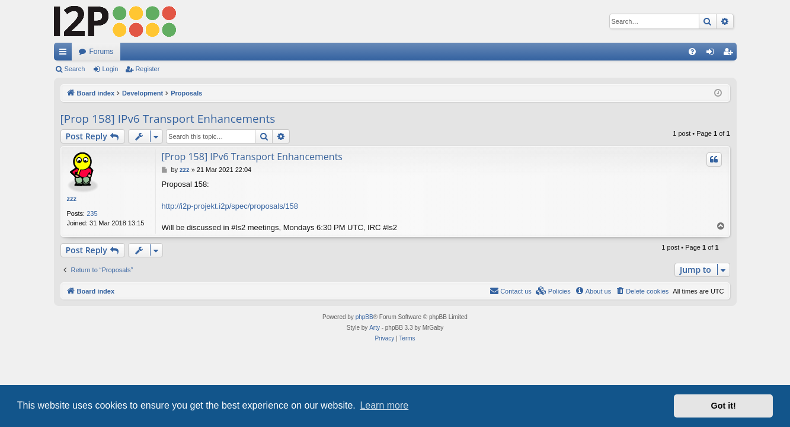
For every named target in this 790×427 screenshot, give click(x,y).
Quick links (65, 53)
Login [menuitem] (712, 53)
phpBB (364, 317)
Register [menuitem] (730, 53)
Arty (374, 327)
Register (147, 68)
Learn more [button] (384, 405)
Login (110, 68)
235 (92, 213)
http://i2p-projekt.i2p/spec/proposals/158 (230, 206)
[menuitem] (692, 51)
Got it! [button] (723, 405)
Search (75, 68)
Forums (101, 51)
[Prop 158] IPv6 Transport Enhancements (168, 118)
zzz (72, 198)
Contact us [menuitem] (511, 290)
